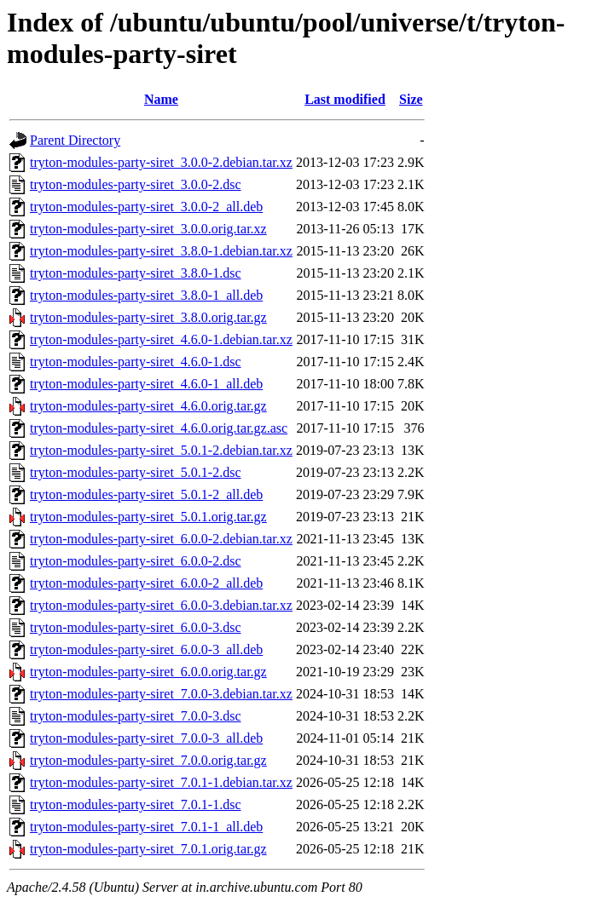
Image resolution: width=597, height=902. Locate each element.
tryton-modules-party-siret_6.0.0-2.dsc (135, 561)
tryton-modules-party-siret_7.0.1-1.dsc (135, 804)
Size (411, 99)
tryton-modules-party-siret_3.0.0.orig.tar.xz (148, 228)
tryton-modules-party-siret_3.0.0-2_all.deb (146, 206)
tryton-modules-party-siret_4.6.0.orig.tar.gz (148, 406)
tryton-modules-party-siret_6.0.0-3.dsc (135, 627)
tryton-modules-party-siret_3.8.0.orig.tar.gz (148, 317)
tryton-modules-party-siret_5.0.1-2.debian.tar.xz (161, 450)
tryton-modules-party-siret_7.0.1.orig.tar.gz (148, 849)
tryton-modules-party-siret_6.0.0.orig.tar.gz (148, 671)
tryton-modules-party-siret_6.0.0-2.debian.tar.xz (161, 538)
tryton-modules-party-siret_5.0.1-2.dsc (135, 472)
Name (161, 99)
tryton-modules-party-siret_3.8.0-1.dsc (135, 273)
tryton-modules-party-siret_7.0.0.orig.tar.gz (148, 760)
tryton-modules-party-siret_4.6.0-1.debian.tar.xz (161, 339)
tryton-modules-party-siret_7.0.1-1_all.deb (146, 826)
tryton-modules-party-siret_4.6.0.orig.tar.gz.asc (158, 428)
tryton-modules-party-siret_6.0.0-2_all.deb (146, 583)
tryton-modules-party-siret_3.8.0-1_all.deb (146, 295)
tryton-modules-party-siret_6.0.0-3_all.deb (146, 649)
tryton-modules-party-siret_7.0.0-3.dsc (135, 716)
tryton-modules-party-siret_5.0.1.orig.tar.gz (148, 516)
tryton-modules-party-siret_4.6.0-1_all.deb (146, 383)
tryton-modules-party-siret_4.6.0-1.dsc (135, 361)
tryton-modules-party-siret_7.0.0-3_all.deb (146, 738)
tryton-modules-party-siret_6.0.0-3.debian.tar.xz (161, 605)
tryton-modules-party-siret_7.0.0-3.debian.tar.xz (161, 694)
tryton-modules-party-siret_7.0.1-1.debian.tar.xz (161, 782)
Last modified (344, 99)
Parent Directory (75, 140)
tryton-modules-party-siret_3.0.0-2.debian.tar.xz (161, 162)
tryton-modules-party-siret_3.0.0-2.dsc (135, 184)
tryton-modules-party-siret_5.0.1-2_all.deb (146, 494)
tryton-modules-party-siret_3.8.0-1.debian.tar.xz (161, 251)
